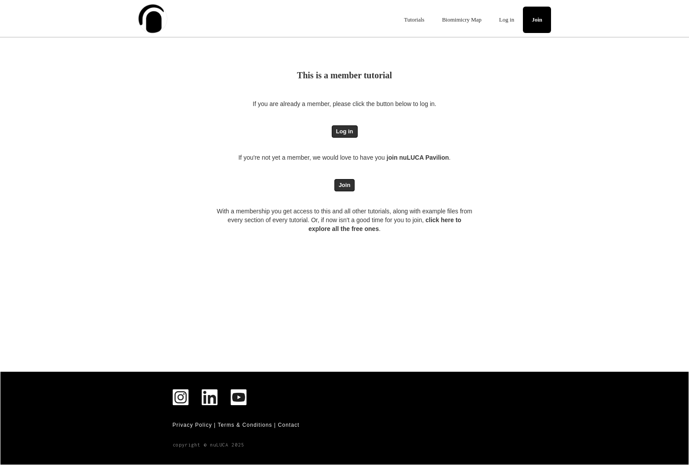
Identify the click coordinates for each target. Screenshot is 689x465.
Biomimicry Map (462, 19)
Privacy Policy (192, 425)
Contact (288, 425)
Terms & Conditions (245, 425)
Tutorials (414, 19)
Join (537, 19)
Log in (506, 19)
